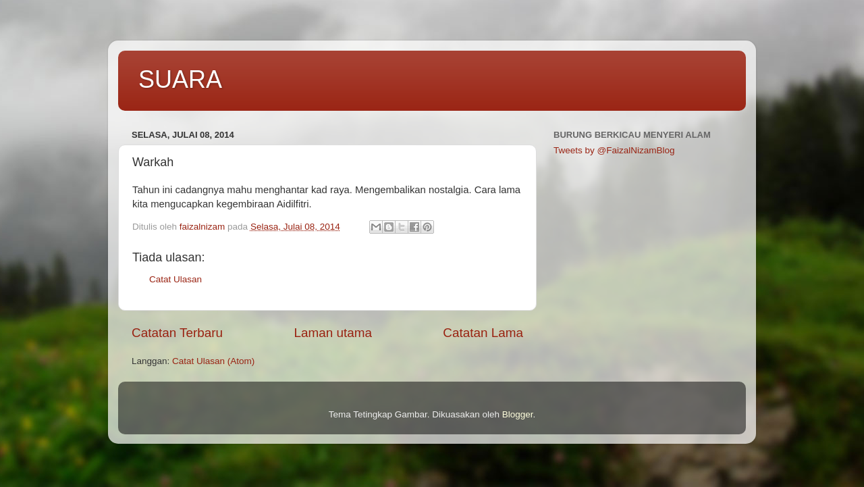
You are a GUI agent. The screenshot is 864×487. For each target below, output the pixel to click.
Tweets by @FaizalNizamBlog (614, 150)
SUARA (180, 79)
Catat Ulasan (175, 279)
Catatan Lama (483, 333)
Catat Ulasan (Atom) (213, 361)
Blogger (517, 414)
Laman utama (333, 333)
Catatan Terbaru (177, 333)
